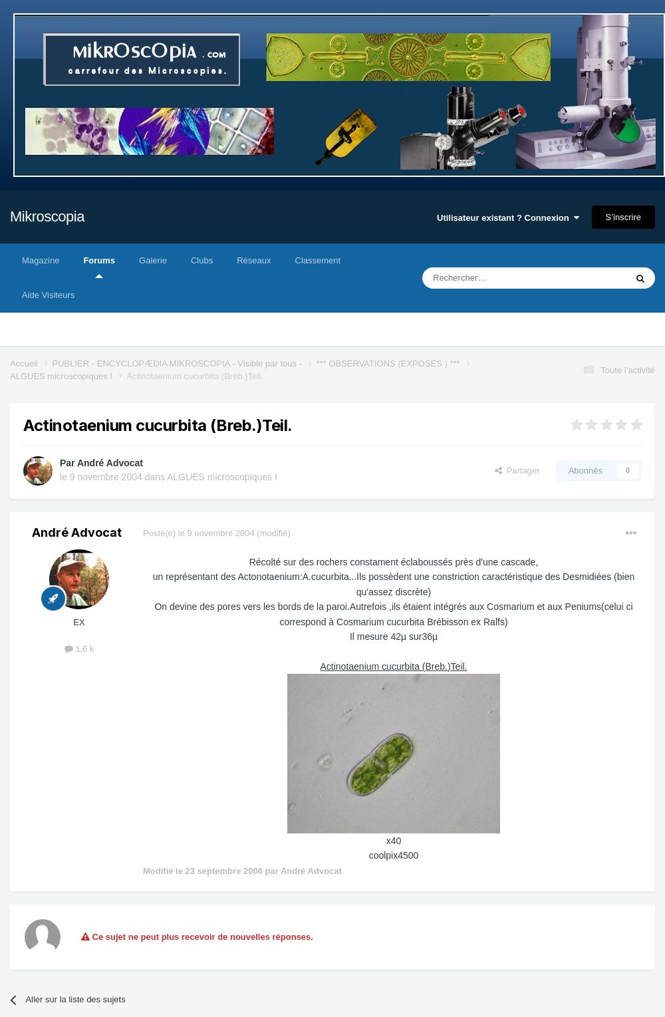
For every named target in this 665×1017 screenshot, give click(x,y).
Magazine (40, 260)
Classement (318, 260)
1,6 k (79, 649)
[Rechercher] (496, 278)
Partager (517, 471)
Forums (99, 266)
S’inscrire (623, 217)
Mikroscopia (47, 216)
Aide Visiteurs (48, 295)
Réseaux (254, 260)
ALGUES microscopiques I (222, 477)
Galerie (153, 260)
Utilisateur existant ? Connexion (508, 218)
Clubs (202, 260)
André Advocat (110, 463)
